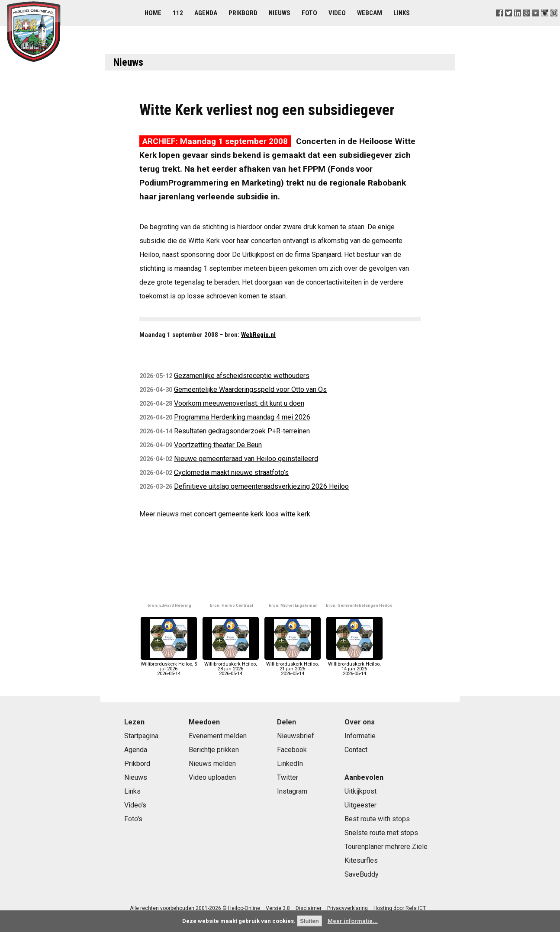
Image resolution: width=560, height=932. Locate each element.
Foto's (133, 819)
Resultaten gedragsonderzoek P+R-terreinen (242, 431)
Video (337, 13)
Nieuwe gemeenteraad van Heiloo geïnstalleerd (246, 459)
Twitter (287, 777)
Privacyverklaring (347, 908)
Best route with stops (377, 819)
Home (153, 13)
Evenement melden (218, 736)
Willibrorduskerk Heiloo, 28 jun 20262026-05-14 (231, 667)
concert (205, 514)
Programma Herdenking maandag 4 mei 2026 (242, 417)
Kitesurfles (361, 860)
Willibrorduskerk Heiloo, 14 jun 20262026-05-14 (354, 667)
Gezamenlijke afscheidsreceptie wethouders (241, 376)
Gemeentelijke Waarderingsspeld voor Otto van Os (250, 389)
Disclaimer (309, 908)
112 (178, 13)
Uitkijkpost (360, 791)
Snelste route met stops (381, 833)
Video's (135, 805)
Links (401, 13)
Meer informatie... (353, 921)
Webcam (369, 13)
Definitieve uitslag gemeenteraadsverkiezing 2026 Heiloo (261, 486)
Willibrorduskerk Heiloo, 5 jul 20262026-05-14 (169, 667)
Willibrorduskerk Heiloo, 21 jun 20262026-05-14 (292, 667)
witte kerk (295, 514)
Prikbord (243, 13)
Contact (355, 750)
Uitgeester (360, 805)
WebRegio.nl (258, 335)
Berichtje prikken (214, 750)
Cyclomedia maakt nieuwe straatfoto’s (231, 472)
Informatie (360, 736)
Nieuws (279, 13)
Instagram (292, 791)
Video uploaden (212, 777)
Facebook (292, 750)
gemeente (233, 514)
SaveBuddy (361, 874)
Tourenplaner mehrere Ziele (386, 846)
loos (272, 514)
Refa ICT (416, 908)
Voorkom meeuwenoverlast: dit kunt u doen (239, 403)
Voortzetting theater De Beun (218, 445)
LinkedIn (290, 763)
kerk (257, 514)
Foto (309, 13)
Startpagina (141, 736)
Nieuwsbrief (295, 736)
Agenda (205, 13)
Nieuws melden (212, 763)
